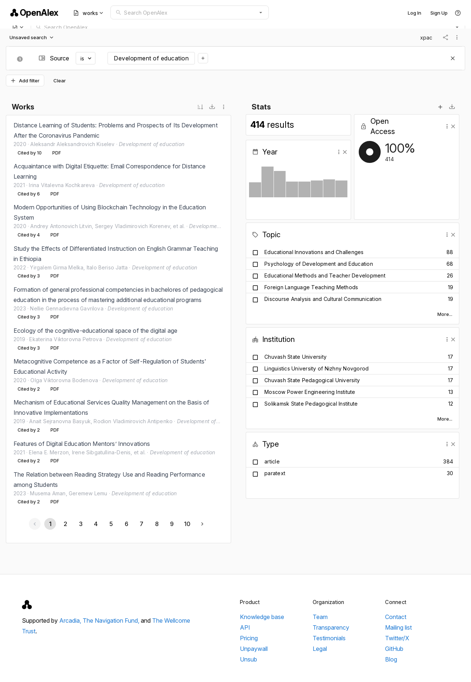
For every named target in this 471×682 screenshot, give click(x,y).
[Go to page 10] (187, 524)
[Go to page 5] (111, 524)
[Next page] (202, 524)
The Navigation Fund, (112, 620)
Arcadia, (71, 620)
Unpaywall (254, 648)
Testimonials (329, 638)
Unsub (248, 659)
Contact (395, 616)
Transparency (331, 627)
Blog (391, 659)
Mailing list (398, 627)
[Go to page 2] (65, 524)
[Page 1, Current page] (50, 524)
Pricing (249, 638)
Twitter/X (397, 638)
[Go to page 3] (80, 524)
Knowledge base (262, 616)
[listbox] (118, 313)
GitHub (394, 648)
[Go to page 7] (141, 524)
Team (320, 616)
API (245, 627)
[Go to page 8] (156, 524)
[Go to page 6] (126, 524)
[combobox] (189, 12)
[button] (260, 12)
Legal (320, 648)
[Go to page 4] (96, 524)
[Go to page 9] (172, 524)
